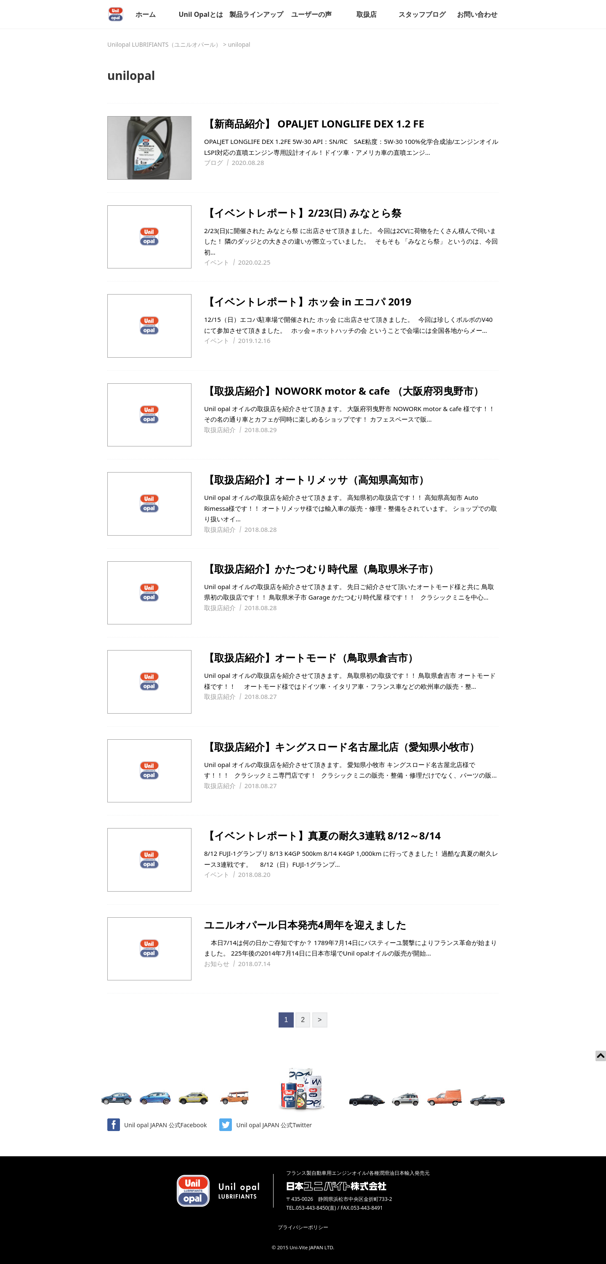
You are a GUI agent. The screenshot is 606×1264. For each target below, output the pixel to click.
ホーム (146, 14)
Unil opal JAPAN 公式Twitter (265, 1124)
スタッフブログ (422, 14)
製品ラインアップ (256, 14)
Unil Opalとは (200, 14)
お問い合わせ (477, 14)
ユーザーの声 (311, 14)
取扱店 (366, 14)
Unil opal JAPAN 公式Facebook (157, 1124)
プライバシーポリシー (303, 1227)
